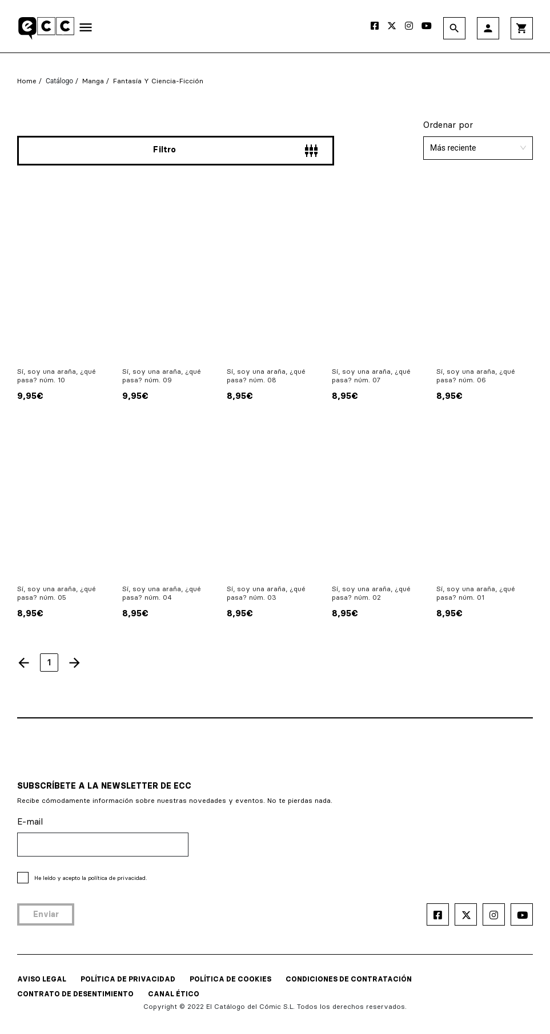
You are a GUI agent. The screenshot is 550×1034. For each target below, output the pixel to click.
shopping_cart (522, 28)
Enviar (46, 914)
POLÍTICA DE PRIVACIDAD (128, 979)
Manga (93, 80)
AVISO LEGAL (41, 979)
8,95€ (240, 395)
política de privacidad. (117, 878)
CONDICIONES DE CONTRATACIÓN (349, 979)
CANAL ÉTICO (173, 993)
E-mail (30, 821)
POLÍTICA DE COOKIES (230, 979)
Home (27, 80)
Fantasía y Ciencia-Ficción (158, 80)
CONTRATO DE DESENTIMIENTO (75, 993)
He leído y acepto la (90, 878)
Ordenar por (448, 124)
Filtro (235, 151)
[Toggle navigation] (85, 30)
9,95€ (30, 395)
